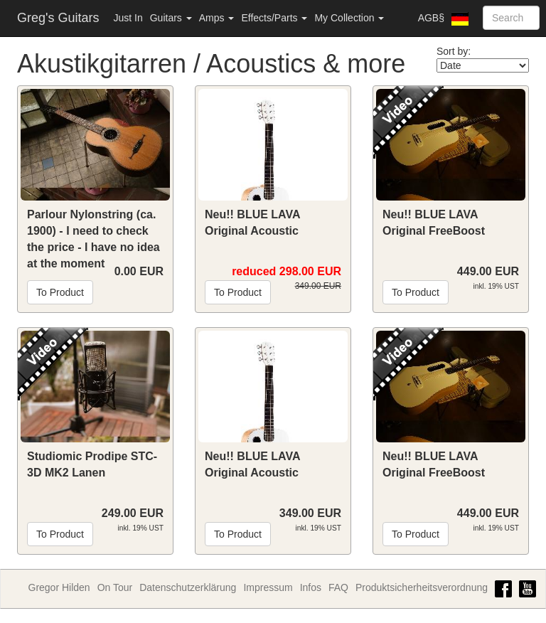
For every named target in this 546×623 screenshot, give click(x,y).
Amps (217, 17)
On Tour (115, 587)
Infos (310, 587)
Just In (127, 17)
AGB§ (431, 17)
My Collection (349, 17)
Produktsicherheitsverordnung (421, 587)
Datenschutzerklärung (187, 587)
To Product (60, 292)
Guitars (171, 17)
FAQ (338, 587)
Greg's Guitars (58, 18)
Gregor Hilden (59, 587)
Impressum (267, 587)
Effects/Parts (274, 17)
